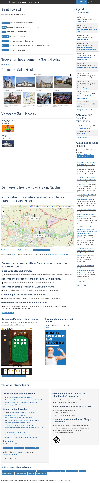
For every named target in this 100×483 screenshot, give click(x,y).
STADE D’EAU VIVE (83, 128)
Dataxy (14, 254)
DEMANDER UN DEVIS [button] (7, 312)
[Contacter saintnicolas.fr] (91, 2)
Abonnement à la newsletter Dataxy (22, 437)
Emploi (30, 2)
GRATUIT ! (22, 375)
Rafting (79, 106)
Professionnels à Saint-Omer (22, 471)
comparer (48, 327)
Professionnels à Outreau (43, 471)
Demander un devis (8, 447)
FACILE (4, 375)
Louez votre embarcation (85, 78)
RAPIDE (10, 375)
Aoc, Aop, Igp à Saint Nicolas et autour (17, 422)
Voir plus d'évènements (84, 110)
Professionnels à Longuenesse (57, 471)
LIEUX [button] (3, 31)
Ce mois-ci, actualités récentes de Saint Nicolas (20, 425)
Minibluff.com (19, 325)
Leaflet (54, 246)
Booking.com (5, 64)
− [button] (3, 214)
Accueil (14, 2)
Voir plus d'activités (83, 137)
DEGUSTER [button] (5, 36)
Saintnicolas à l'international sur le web (17, 435)
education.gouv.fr (53, 254)
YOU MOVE (81, 134)
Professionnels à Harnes (7, 473)
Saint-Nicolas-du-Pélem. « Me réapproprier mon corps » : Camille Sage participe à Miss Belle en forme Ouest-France (87, 231)
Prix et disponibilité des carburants (23, 413)
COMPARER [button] (5, 41)
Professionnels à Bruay (41, 473)
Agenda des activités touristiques (15, 415)
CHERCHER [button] (5, 50)
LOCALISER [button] (5, 45)
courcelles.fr (31, 473)
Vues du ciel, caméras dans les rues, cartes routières (22, 420)
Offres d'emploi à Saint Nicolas (15, 405)
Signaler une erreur (19, 447)
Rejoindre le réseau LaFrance (32, 447)
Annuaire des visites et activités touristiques (19, 418)
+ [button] (3, 212)
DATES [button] (4, 27)
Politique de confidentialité (11, 454)
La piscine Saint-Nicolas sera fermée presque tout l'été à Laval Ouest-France (86, 165)
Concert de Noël (82, 39)
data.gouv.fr (64, 254)
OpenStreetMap (59, 246)
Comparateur (22, 2)
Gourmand (36, 2)
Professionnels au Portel (72, 471)
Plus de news (81, 285)
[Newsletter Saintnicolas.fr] (88, 2)
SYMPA (16, 375)
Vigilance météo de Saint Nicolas (15, 432)
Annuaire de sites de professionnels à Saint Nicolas (21, 402)
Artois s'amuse (82, 21)
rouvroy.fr (33, 471)
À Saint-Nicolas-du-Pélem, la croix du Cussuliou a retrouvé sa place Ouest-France (86, 197)
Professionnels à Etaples (20, 473)
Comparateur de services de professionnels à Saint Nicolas (24, 400)
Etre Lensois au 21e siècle (8, 471)
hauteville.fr (82, 471)
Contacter (10, 441)
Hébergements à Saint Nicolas (22, 397)
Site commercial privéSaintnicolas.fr (81, 2)
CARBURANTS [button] (5, 22)
